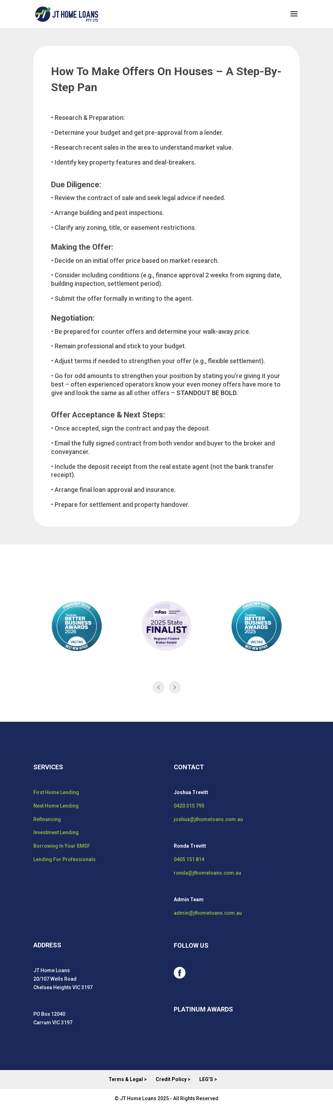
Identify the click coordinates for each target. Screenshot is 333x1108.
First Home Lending (56, 792)
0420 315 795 (189, 806)
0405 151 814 (189, 859)
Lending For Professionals (64, 859)
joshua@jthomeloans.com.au (208, 819)
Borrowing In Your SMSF (61, 846)
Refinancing (47, 819)
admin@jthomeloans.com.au (208, 913)
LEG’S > (208, 1079)
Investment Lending (56, 832)
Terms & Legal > (128, 1079)
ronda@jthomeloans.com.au (207, 873)
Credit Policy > (173, 1079)
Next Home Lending (56, 806)
